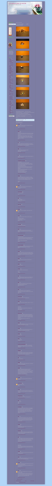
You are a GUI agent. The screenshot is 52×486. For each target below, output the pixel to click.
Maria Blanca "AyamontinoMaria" (22, 344)
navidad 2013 (11, 98)
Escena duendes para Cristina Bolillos (11, 72)
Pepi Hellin (19, 377)
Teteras (10, 109)
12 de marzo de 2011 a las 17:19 (21, 454)
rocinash (19, 328)
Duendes (19, 451)
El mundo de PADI (20, 296)
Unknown (19, 124)
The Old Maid (19, 224)
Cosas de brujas (11, 62)
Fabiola (19, 338)
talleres (10, 107)
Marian (19, 131)
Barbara (19, 251)
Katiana (19, 301)
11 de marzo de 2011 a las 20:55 (21, 434)
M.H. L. (18, 470)
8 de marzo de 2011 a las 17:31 (21, 173)
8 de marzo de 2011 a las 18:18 (21, 189)
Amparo (19, 215)
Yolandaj (19, 389)
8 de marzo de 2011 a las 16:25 (21, 146)
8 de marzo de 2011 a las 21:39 (21, 273)
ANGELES (19, 362)
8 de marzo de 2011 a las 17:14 (21, 158)
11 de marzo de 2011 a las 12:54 (21, 404)
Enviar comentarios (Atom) (22, 482)
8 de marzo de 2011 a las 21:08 (21, 261)
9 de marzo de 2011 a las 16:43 (21, 341)
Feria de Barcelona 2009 (11, 83)
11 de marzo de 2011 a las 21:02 (21, 442)
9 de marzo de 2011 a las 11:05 (21, 320)
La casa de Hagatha (21, 120)
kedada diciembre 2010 (11, 88)
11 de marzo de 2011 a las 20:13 (21, 428)
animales (10, 59)
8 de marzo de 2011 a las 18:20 (21, 195)
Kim (18, 142)
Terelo (18, 289)
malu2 (18, 416)
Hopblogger (19, 350)
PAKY (18, 437)
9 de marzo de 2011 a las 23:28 (21, 365)
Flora (18, 198)
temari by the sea (20, 383)
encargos (10, 67)
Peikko (18, 229)
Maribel (19, 258)
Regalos (10, 106)
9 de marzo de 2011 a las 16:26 (21, 336)
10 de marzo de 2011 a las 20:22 (21, 380)
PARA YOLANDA (11, 99)
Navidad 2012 (11, 97)
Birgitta (19, 264)
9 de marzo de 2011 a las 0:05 (21, 304)
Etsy (9, 78)
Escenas (10, 77)
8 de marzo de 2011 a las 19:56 (21, 242)
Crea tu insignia (10, 40)
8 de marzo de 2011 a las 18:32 (21, 206)
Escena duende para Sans (11, 70)
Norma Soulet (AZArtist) (20, 235)
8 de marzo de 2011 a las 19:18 (21, 226)
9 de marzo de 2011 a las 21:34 (21, 355)
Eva (18, 155)
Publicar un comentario (19, 479)
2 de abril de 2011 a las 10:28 (21, 477)
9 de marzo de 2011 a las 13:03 (21, 331)
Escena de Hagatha (10, 68)
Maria (18, 400)
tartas (10, 108)
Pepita (18, 282)
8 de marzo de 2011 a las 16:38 (21, 152)
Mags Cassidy (19, 204)
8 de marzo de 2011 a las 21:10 (21, 266)
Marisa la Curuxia (20, 313)
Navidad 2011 (11, 96)
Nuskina (19, 185)
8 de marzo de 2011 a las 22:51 (21, 294)
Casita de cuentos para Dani (11, 61)
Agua (10, 58)
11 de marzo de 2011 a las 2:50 (21, 393)
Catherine (19, 424)
